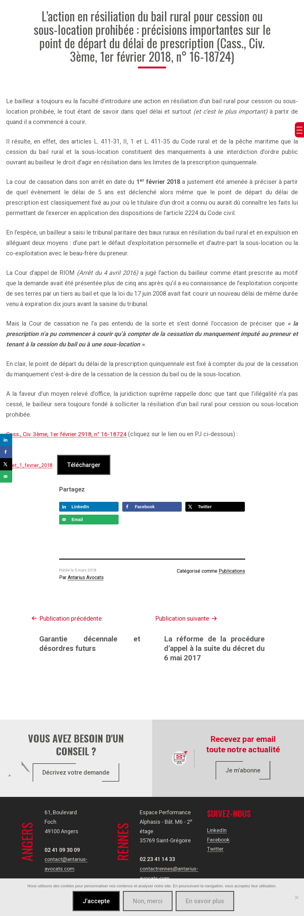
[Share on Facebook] (152, 506)
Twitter (215, 848)
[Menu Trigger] (299, 129)
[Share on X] (215, 506)
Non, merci (148, 901)
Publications (232, 571)
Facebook (219, 839)
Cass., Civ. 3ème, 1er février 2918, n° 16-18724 (68, 434)
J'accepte (96, 901)
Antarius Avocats (86, 577)
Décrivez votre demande (75, 772)
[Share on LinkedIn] (89, 506)
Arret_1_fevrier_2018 (29, 465)
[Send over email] (89, 519)
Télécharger (83, 464)
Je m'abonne (242, 770)
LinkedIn (217, 830)
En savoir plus (205, 901)
